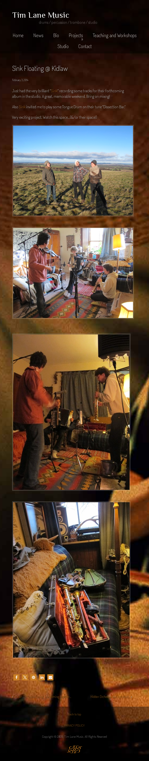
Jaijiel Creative (74, 749)
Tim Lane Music (40, 14)
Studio (63, 46)
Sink (54, 90)
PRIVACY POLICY (74, 725)
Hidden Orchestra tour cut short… (110, 696)
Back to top (74, 714)
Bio (56, 35)
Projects (76, 37)
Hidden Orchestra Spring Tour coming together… (42, 696)
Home (18, 35)
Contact (85, 46)
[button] (16, 677)
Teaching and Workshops (115, 35)
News (38, 35)
